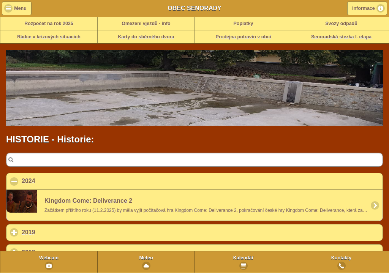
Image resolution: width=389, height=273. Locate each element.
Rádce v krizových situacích (49, 36)
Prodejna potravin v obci (243, 36)
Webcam (49, 257)
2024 (65, 180)
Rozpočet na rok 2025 (48, 23)
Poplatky (243, 23)
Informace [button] (363, 8)
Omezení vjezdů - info (146, 23)
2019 (64, 232)
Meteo (146, 257)
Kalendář (243, 257)
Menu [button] (20, 8)
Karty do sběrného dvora (146, 36)
